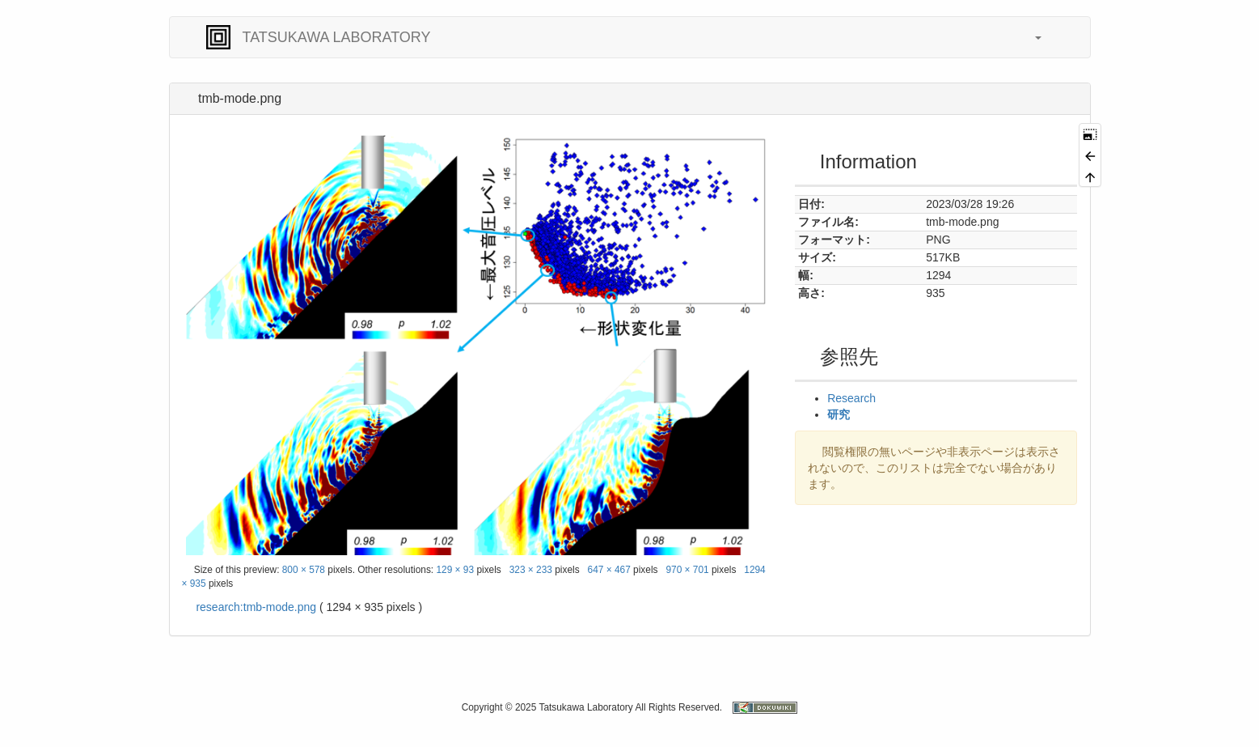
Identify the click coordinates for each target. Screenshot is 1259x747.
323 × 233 (530, 569)
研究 (838, 414)
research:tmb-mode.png (256, 607)
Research (851, 398)
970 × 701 (686, 569)
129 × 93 (455, 569)
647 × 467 (609, 569)
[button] (1030, 37)
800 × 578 (303, 569)
